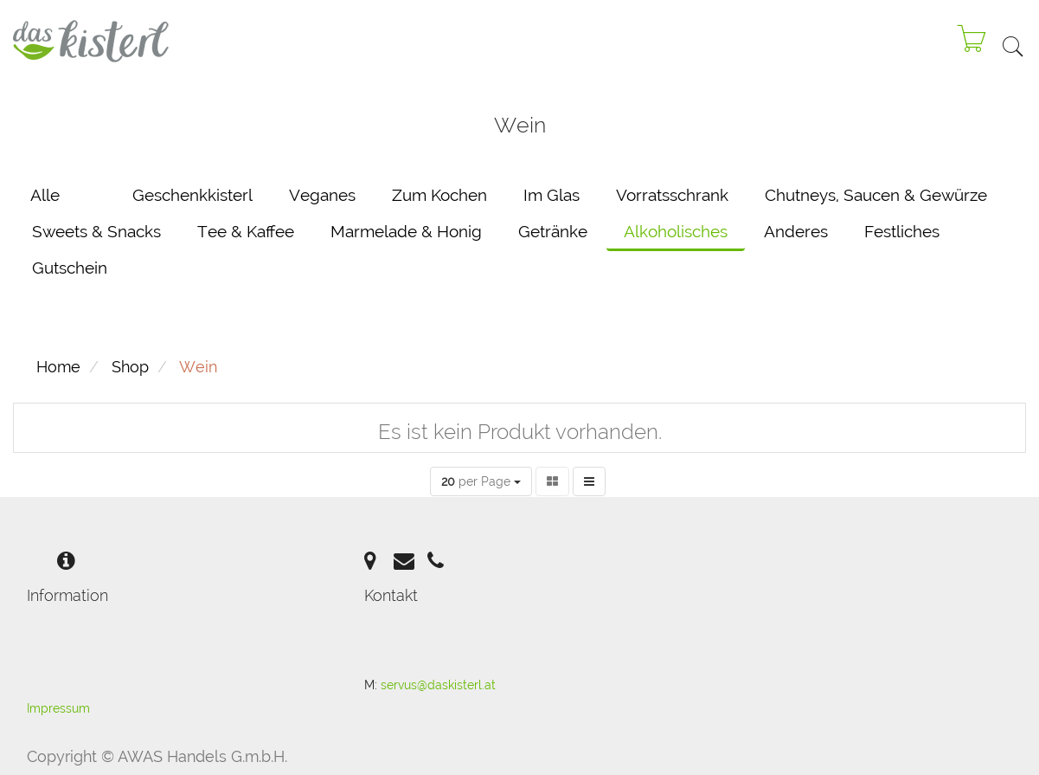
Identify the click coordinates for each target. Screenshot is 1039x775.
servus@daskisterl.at (438, 685)
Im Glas (551, 194)
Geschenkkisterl (192, 194)
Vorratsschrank (672, 194)
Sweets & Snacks (96, 231)
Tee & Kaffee (245, 231)
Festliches (902, 231)
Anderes (796, 231)
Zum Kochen (439, 194)
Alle (45, 194)
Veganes (322, 194)
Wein (198, 367)
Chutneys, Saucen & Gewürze (876, 194)
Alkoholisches (676, 231)
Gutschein (69, 267)
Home (58, 367)
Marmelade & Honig (406, 231)
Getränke (552, 231)
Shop (130, 367)
